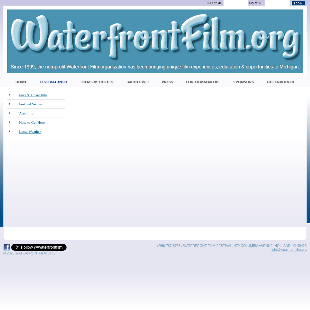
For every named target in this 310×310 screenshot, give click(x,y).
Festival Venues (30, 104)
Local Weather (30, 131)
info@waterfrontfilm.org (289, 249)
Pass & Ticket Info (33, 95)
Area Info (26, 113)
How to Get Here (31, 122)
